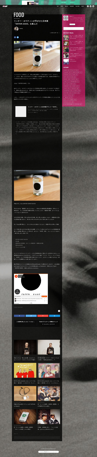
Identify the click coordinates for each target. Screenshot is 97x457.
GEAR (67, 88)
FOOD (19, 14)
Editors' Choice (68, 95)
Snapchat (93, 6)
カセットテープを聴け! (70, 99)
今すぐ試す (63, 2)
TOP (58, 6)
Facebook (88, 6)
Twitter (91, 6)
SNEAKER (67, 86)
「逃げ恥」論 (68, 97)
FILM (73, 77)
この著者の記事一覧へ (55, 32)
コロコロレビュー (68, 101)
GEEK (76, 86)
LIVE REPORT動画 (69, 104)
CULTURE (77, 6)
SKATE (74, 79)
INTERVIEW (68, 90)
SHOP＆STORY (77, 72)
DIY (66, 83)
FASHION (72, 6)
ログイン (72, 2)
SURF (66, 81)
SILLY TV (74, 70)
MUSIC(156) (20, 307)
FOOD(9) (15, 307)
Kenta (21, 28)
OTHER (78, 104)
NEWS (66, 70)
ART (66, 77)
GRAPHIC (75, 88)
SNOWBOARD (74, 81)
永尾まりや (72, 59)
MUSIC (66, 6)
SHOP (82, 6)
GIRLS (62, 6)
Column (76, 92)
